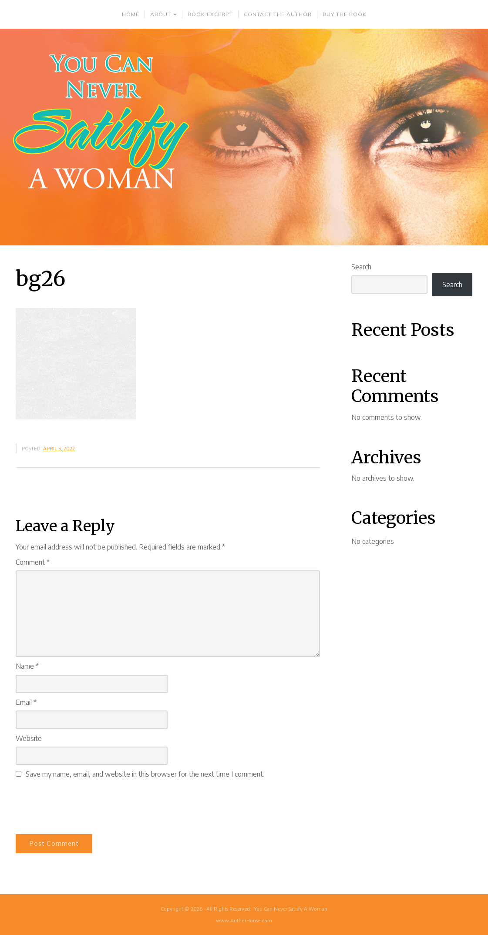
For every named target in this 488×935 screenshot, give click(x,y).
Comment (33, 562)
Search (361, 266)
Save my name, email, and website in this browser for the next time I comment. (145, 774)
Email (26, 702)
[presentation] (82, 805)
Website (29, 738)
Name (27, 666)
